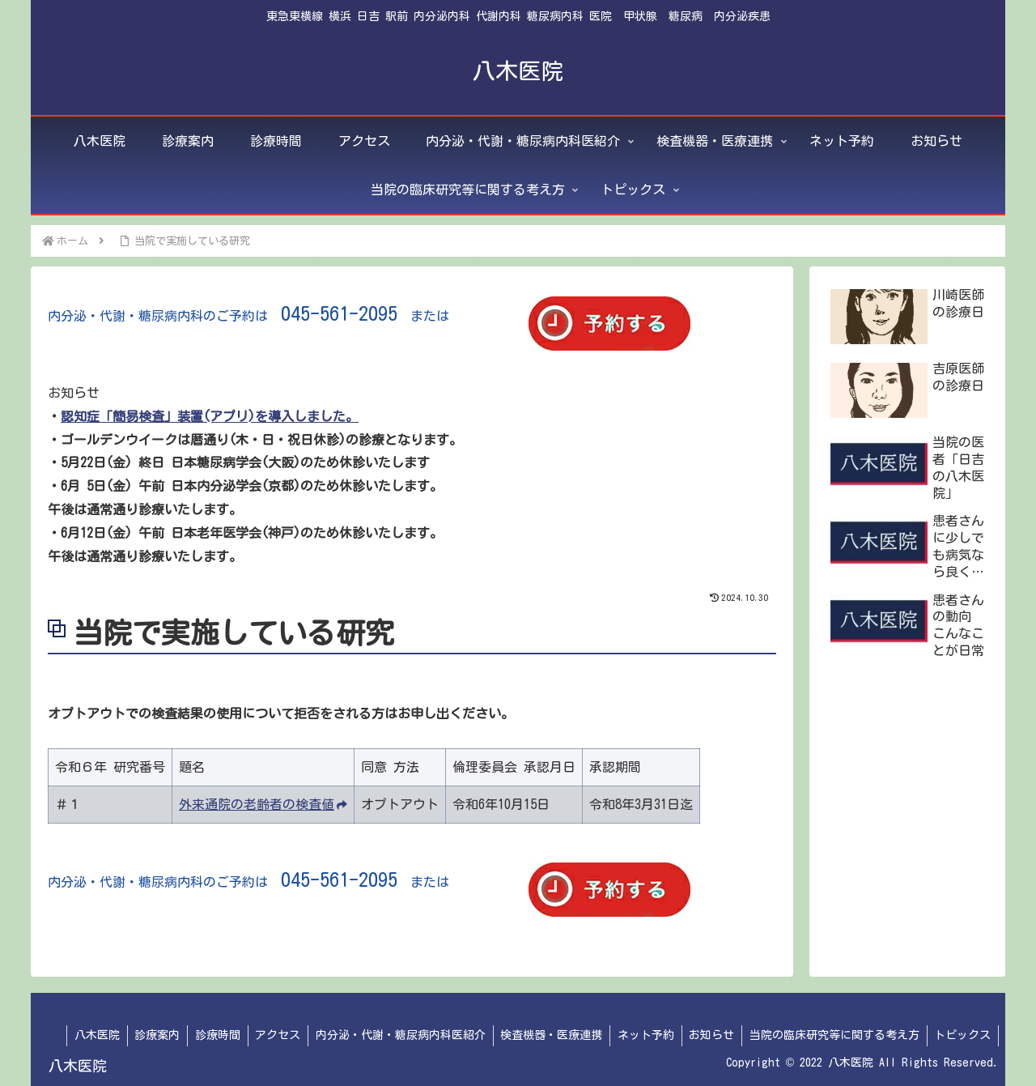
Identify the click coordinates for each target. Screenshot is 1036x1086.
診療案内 (140, 1035)
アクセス (264, 1035)
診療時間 (202, 1035)
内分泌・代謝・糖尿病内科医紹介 (389, 1035)
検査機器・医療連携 (542, 1035)
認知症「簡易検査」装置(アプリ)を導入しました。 (210, 416)
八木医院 (77, 1035)
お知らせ (706, 1035)
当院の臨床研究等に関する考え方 (831, 1035)
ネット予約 (638, 1035)
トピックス (961, 1035)
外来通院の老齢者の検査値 (263, 804)
